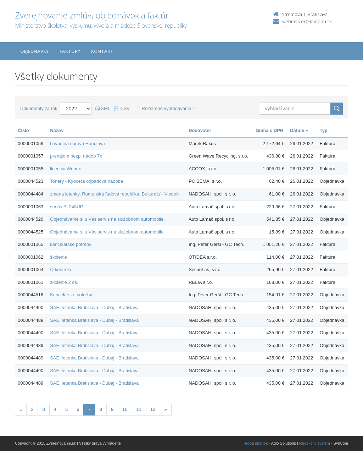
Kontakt (102, 51)
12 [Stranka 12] (152, 409)
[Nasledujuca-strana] (166, 410)
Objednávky (34, 51)
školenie (58, 257)
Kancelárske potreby (71, 294)
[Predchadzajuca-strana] (21, 410)
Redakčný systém (314, 443)
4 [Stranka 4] (55, 409)
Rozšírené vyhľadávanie (169, 108)
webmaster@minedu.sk (306, 21)
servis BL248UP (66, 206)
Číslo (23, 130)
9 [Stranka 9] (112, 409)
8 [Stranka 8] (101, 409)
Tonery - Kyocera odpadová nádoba (86, 181)
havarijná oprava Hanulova (77, 143)
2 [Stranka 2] (32, 409)
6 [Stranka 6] (78, 409)
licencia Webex (65, 168)
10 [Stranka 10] (124, 409)
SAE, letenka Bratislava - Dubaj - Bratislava (94, 307)
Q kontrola (60, 269)
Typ (324, 130)
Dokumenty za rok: (39, 108)
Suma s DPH (269, 130)
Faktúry (70, 51)
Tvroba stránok (255, 443)
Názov (56, 130)
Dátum (299, 130)
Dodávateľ (200, 130)
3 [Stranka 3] (43, 409)
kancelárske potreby (70, 244)
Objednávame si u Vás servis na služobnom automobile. (107, 219)
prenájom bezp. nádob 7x (76, 156)
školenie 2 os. (64, 282)
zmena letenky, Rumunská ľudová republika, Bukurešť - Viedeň (114, 194)
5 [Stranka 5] (66, 409)
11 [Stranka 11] (138, 409)
